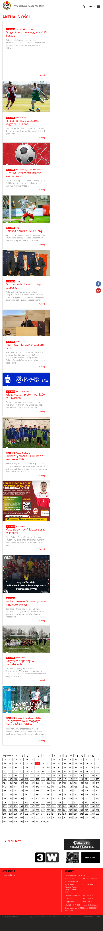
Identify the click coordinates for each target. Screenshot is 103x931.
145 (21, 787)
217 (21, 802)
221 (43, 802)
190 (70, 794)
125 (10, 783)
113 (43, 779)
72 (16, 771)
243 (64, 806)
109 (21, 779)
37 (21, 763)
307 (21, 821)
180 (15, 794)
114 (48, 779)
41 (43, 763)
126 (15, 783)
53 (10, 767)
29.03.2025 (10, 228)
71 (10, 771)
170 (59, 790)
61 (54, 767)
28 (70, 759)
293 (43, 817)
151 (53, 787)
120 (81, 779)
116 (59, 779)
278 (59, 814)
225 (64, 802)
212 (92, 798)
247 (86, 806)
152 (59, 787)
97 (54, 775)
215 (10, 802)
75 (32, 771)
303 (97, 817)
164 (26, 790)
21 (32, 759)
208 (70, 798)
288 (15, 817)
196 (4, 798)
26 (59, 759)
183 (32, 794)
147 (32, 787)
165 (32, 790)
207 (64, 798)
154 (70, 787)
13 (82, 756)
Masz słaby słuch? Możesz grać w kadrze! (25, 531)
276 (48, 814)
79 (54, 771)
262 (70, 810)
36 (16, 763)
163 (21, 790)
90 (16, 775)
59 (43, 767)
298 (70, 817)
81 (65, 771)
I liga (18, 228)
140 (92, 783)
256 (37, 810)
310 (37, 821)
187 (53, 794)
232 (4, 806)
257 (43, 810)
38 (27, 763)
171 (64, 790)
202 (37, 798)
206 (59, 798)
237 (32, 806)
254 (26, 810)
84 (81, 771)
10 (66, 756)
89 (10, 775)
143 (10, 787)
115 (53, 779)
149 (43, 787)
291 (32, 817)
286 (4, 817)
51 (97, 763)
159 (97, 787)
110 (26, 779)
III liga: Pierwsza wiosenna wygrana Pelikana (22, 122)
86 (92, 771)
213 (97, 798)
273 (32, 814)
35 (10, 763)
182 (26, 794)
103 (86, 775)
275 (43, 814)
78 (48, 771)
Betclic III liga (21, 118)
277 (53, 814)
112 (37, 779)
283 (86, 814)
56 (27, 767)
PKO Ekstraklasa (22, 391)
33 (97, 759)
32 (92, 759)
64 (70, 767)
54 (16, 767)
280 (70, 814)
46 (70, 763)
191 (75, 794)
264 (81, 810)
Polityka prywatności (10, 917)
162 (15, 790)
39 (32, 763)
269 (10, 814)
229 (86, 802)
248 (92, 806)
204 (48, 798)
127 (21, 783)
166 (37, 790)
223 (53, 802)
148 (37, 787)
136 (70, 783)
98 (59, 775)
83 (76, 771)
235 (21, 806)
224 (59, 802)
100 (70, 775)
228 (81, 802)
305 (10, 821)
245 (75, 806)
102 (81, 775)
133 (53, 783)
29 (76, 759)
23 (43, 759)
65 (76, 767)
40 (37, 763)
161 (10, 790)
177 (97, 790)
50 (92, 763)
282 (81, 814)
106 (4, 779)
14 (87, 756)
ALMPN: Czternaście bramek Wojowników (24, 174)
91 (21, 775)
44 (59, 763)
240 (48, 806)
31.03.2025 (10, 52)
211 (86, 798)
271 (21, 814)
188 (59, 794)
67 (87, 767)
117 (64, 779)
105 (97, 775)
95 (43, 775)
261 (64, 810)
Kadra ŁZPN (20, 658)
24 (48, 759)
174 (81, 790)
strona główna (9, 875)
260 (59, 810)
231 (97, 802)
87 (97, 771)
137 (75, 783)
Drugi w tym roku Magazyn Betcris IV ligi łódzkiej (23, 722)
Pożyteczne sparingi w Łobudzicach (20, 662)
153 (64, 787)
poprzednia (8, 755)
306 (15, 821)
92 (27, 775)
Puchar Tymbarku (23, 453)
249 (97, 806)
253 (21, 810)
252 (15, 810)
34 (5, 763)
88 (5, 775)
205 (53, 798)
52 (5, 767)
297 (64, 817)
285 (97, 814)
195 (97, 794)
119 (75, 779)
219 (32, 802)
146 (26, 787)
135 (64, 783)
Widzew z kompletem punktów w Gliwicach (25, 396)
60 (48, 767)
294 (48, 817)
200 (26, 798)
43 (54, 763)
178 (4, 794)
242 (59, 806)
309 (32, 821)
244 (70, 806)
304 (4, 821)
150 (48, 787)
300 (81, 817)
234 (15, 806)
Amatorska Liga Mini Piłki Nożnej (29, 170)
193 (86, 794)
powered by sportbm (92, 917)
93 (32, 775)
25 (54, 759)
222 (48, 802)
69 (97, 767)
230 (92, 802)
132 (48, 783)
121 (86, 779)
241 (53, 806)
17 (10, 759)
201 (32, 798)
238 (37, 806)
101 (75, 775)
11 (71, 756)
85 (87, 771)
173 (75, 790)
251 (10, 810)
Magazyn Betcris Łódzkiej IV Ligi (28, 718)
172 (70, 790)
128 (26, 783)
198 (15, 798)
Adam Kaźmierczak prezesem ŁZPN (25, 346)
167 (43, 790)
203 (43, 798)
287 (10, 817)
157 (86, 787)
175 (86, 790)
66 (81, 767)
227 (75, 802)
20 (27, 759)
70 (5, 771)
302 (92, 817)
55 (21, 767)
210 (81, 798)
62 (59, 767)
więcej (42, 75)
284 (92, 814)
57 (32, 767)
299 (75, 817)
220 (37, 802)
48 (81, 763)
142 (4, 787)
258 (48, 810)
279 (64, 814)
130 (37, 783)
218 (26, 802)
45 (65, 763)
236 (26, 806)
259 (53, 810)
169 (53, 790)
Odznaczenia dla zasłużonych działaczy (24, 286)
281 (75, 814)
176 (92, 790)
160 (4, 790)
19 (21, 759)
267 (97, 810)
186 (48, 794)
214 (4, 802)
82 (70, 771)
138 (81, 783)
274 (37, 814)
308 (26, 821)
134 (59, 783)
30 (81, 759)
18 (16, 759)
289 (21, 817)
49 (87, 763)
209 (75, 798)
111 (32, 779)
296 (59, 817)
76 (37, 771)
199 (21, 798)
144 (15, 787)
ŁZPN (18, 281)
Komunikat (20, 526)
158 (92, 787)
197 (10, 798)
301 (86, 817)
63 (65, 767)
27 (65, 759)
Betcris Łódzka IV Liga (24, 52)
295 (53, 817)
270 (15, 814)
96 (48, 775)
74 (27, 771)
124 (4, 783)
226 (70, 802)
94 (37, 775)
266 (92, 810)
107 (10, 779)
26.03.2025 (10, 658)
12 (77, 756)
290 (26, 817)
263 (75, 810)
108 (15, 779)
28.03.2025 (10, 342)
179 (10, 794)
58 (37, 767)
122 (92, 779)
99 (65, 775)
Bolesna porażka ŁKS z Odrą (24, 231)
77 (43, 771)
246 (81, 806)
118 (70, 779)
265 (86, 810)
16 (5, 759)
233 (10, 806)
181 (21, 794)
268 (4, 814)
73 (21, 771)
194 (92, 794)
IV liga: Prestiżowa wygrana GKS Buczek (26, 57)
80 (59, 771)
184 (37, 794)
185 (43, 794)
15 (93, 756)
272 (26, 814)
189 (64, 794)
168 (48, 790)
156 (81, 787)
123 (97, 779)
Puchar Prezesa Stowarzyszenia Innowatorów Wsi (26, 602)
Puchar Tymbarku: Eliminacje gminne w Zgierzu (24, 457)
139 (86, 783)
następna (45, 821)
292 (37, 817)
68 (92, 767)
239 (43, 806)
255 (32, 810)
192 (81, 794)
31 (87, 759)
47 (76, 763)
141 (97, 783)
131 (43, 783)
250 (4, 810)
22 (37, 759)
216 (15, 802)
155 (75, 787)
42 (48, 763)
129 (32, 783)
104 (92, 775)
